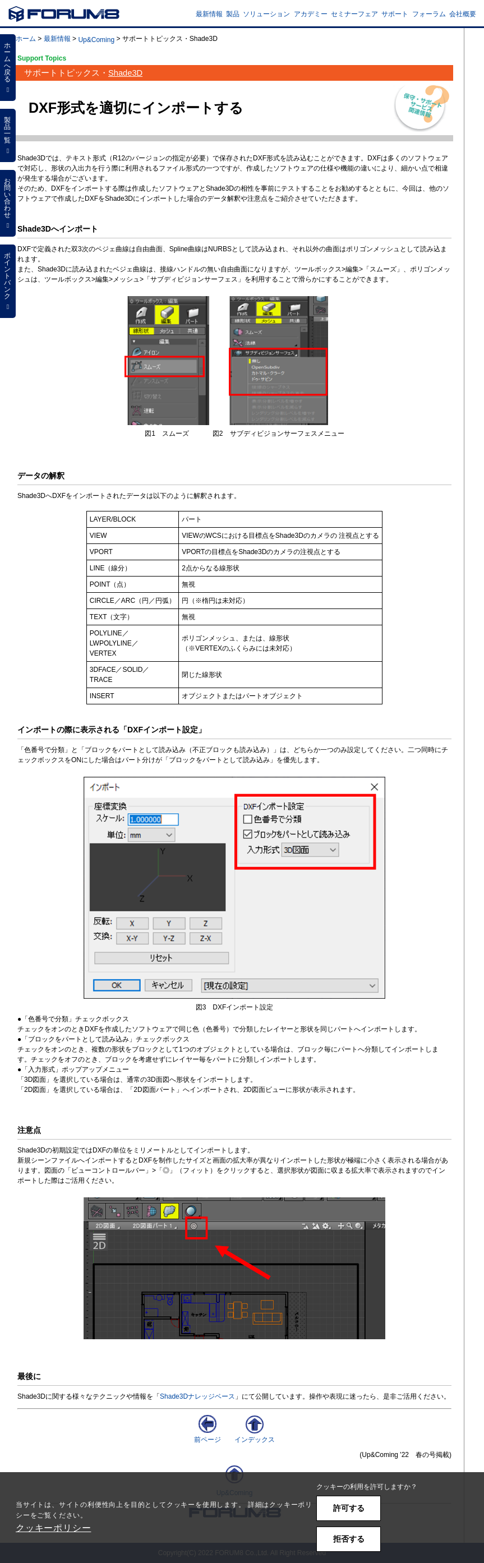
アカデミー (311, 14)
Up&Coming (96, 40)
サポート (394, 14)
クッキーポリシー (53, 1528)
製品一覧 (8, 135)
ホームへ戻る (8, 67)
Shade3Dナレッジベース (197, 1396)
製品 (232, 14)
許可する (349, 1508)
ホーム (26, 39)
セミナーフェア (354, 14)
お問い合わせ (8, 203)
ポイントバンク (8, 281)
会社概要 (462, 14)
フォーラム (429, 14)
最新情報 (209, 14)
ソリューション (266, 14)
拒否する (349, 1538)
